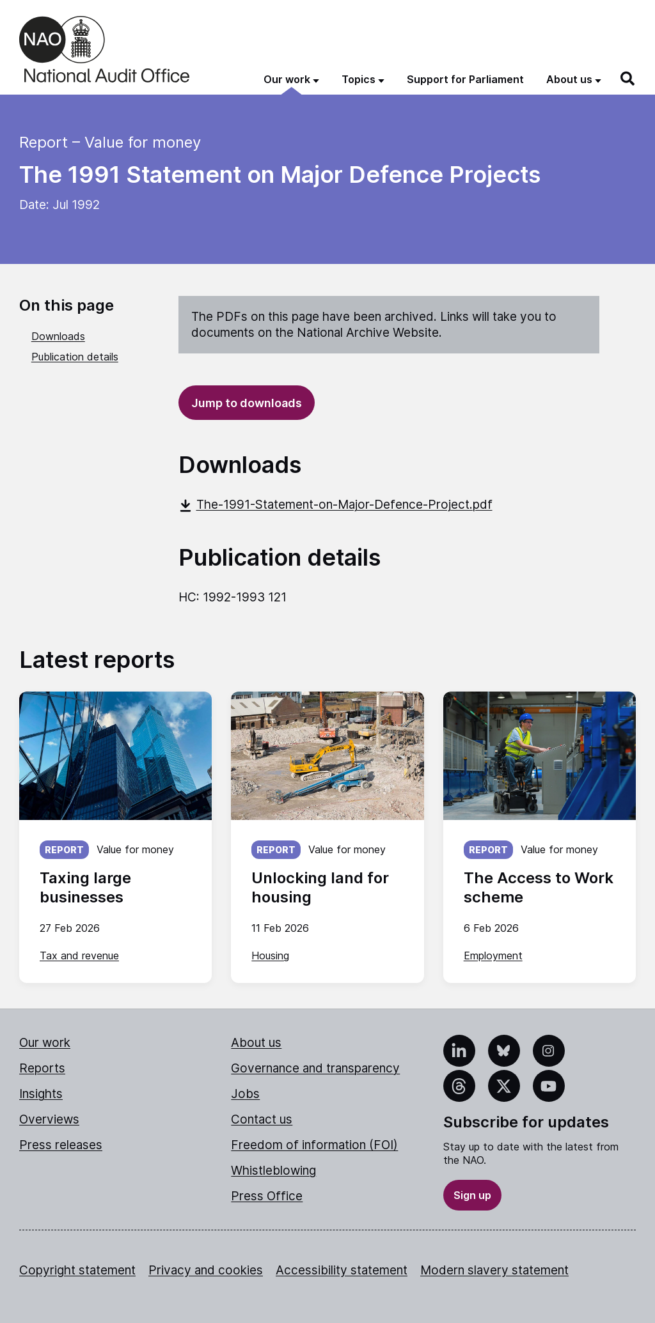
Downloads (58, 336)
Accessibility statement (341, 1270)
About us (256, 1042)
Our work (44, 1042)
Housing (270, 955)
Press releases (60, 1145)
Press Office (267, 1196)
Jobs (245, 1094)
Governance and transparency (315, 1068)
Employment (493, 955)
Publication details (74, 356)
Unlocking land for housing (320, 887)
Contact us (261, 1119)
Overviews (49, 1119)
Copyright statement (77, 1270)
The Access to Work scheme (538, 887)
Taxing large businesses (85, 887)
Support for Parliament (465, 79)
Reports (42, 1068)
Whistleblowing (273, 1170)
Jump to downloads (246, 403)
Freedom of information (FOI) (314, 1145)
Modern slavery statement (494, 1270)
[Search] (628, 78)
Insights (41, 1094)
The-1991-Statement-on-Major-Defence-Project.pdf (335, 504)
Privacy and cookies (205, 1270)
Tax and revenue (79, 955)
